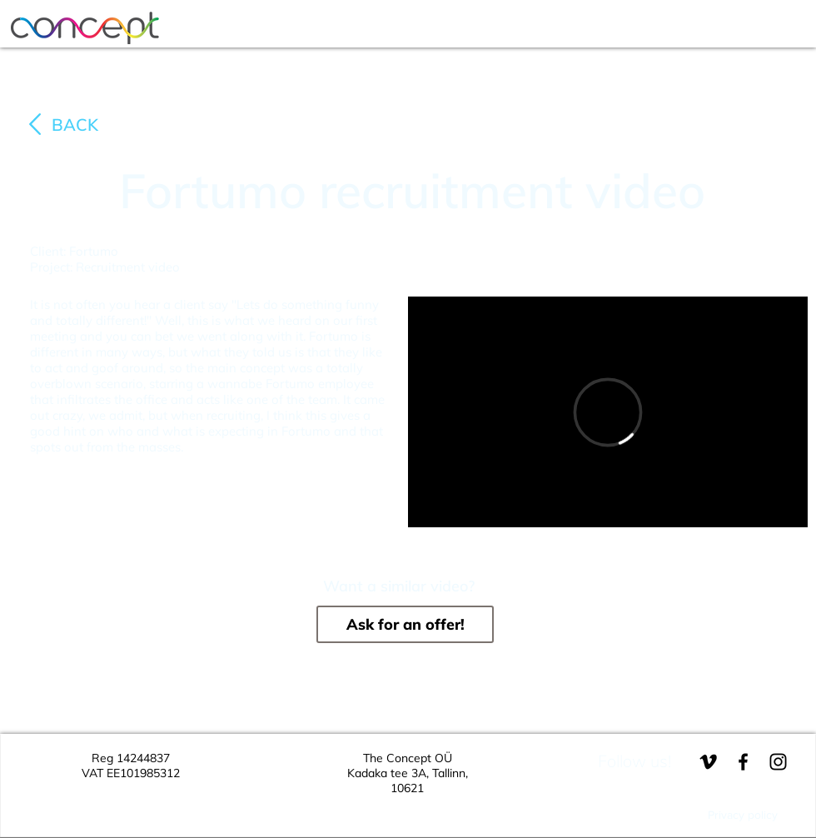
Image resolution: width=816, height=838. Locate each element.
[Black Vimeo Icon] (708, 762)
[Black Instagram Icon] (778, 762)
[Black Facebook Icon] (743, 762)
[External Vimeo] (608, 412)
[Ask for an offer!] (405, 624)
